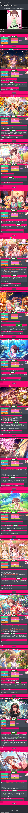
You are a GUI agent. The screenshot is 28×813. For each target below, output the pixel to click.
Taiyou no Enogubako (4, 491)
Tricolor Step (9, 530)
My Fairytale (2, 143)
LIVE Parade (8, 322)
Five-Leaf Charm (7, 733)
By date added (3, 2)
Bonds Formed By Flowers (9, 682)
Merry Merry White (4, 238)
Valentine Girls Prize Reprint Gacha (10, 469)
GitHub (20, 807)
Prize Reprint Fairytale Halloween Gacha (11, 571)
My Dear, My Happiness (5, 751)
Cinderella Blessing (11, 740)
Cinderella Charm (10, 430)
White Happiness (3, 386)
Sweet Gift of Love (7, 790)
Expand (14, 46)
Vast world (2, 291)
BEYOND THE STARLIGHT (5, 190)
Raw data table (2, 33)
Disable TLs (2, 812)
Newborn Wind (7, 130)
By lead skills (17, 1)
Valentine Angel (3, 438)
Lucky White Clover (4, 594)
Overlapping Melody (8, 525)
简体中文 (10, 2)
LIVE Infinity (8, 680)
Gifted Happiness (7, 275)
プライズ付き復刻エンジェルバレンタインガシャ (12, 782)
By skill (11, 1)
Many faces (13, 8)
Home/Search (6, 1)
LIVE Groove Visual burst (11, 370)
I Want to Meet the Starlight (9, 224)
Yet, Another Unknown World (10, 325)
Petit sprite (2, 31)
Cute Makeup (9, 182)
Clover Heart (6, 477)
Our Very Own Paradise (5, 698)
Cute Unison (9, 585)
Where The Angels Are (8, 422)
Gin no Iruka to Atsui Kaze (5, 339)
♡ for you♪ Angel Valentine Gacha (10, 786)
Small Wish (6, 82)
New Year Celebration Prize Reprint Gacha (12, 625)
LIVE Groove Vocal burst (10, 221)
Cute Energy (9, 88)
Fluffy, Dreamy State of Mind (10, 578)
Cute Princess (9, 640)
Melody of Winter (3, 49)
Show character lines (20, 8)
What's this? (7, 812)
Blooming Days (3, 649)
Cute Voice (9, 135)
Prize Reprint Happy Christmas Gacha (11, 269)
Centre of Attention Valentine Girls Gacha (12, 473)
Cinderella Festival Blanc (8, 417)
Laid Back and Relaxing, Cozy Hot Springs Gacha (13, 127)
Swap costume (24, 27)
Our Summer (6, 373)
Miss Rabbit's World (4, 539)
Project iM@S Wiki (7, 8)
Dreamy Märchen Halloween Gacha (10, 574)
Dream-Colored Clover (4, 95)
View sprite (2, 29)
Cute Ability (9, 484)
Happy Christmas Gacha (8, 272)
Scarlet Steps (6, 633)
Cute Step (9, 230)
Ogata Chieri (4, 34)
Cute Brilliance (10, 283)
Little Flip (6, 177)
